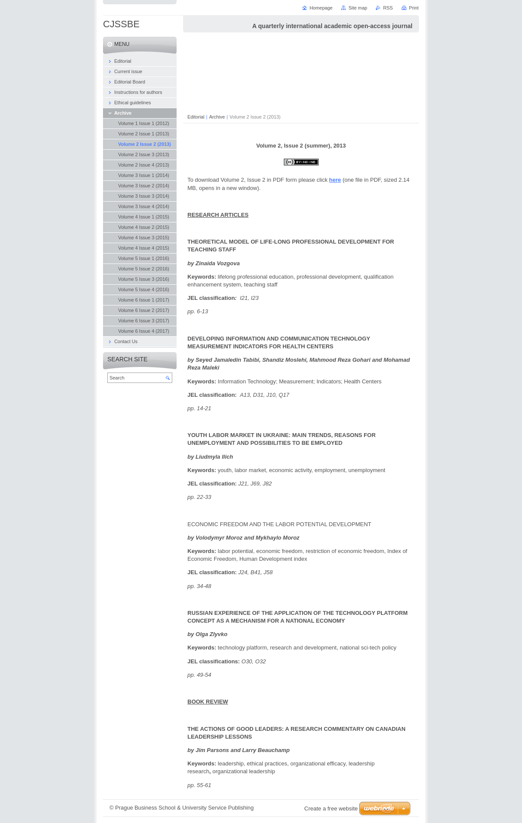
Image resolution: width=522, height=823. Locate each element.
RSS (388, 7)
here (335, 180)
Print (414, 7)
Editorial (195, 116)
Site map (357, 7)
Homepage (320, 7)
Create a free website (331, 808)
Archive (217, 116)
